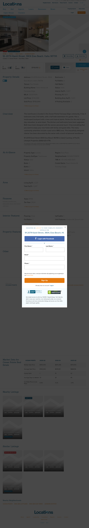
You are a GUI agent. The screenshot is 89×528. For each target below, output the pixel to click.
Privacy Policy (29, 275)
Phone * (27, 263)
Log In (52, 285)
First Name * (28, 246)
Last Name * (50, 246)
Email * (27, 255)
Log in (38, 228)
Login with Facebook (44, 238)
